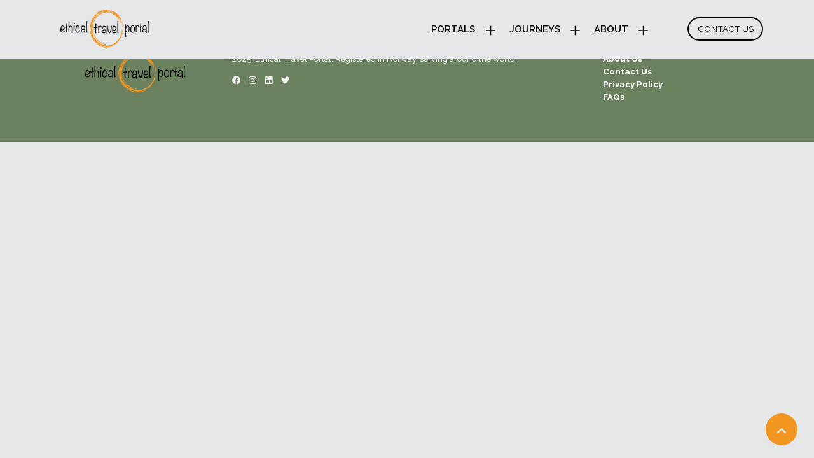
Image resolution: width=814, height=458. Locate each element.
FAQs (613, 97)
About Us (622, 58)
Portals (453, 29)
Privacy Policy (633, 84)
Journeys (534, 29)
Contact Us (726, 29)
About (611, 29)
